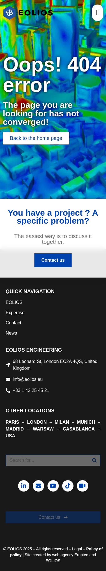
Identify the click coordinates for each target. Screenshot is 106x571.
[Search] (94, 460)
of (100, 549)
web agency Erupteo (70, 555)
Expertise (15, 312)
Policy (92, 549)
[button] (97, 13)
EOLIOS (14, 302)
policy (15, 555)
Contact (13, 322)
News (11, 333)
